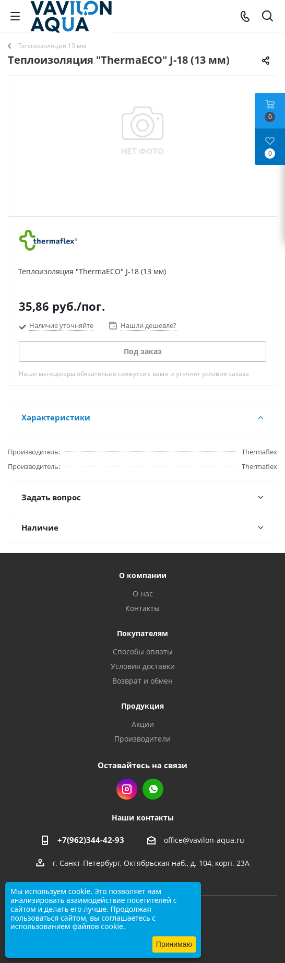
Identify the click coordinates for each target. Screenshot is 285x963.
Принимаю (174, 944)
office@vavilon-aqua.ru (204, 840)
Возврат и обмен (142, 681)
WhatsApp (152, 789)
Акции (143, 724)
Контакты (142, 608)
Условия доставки (143, 666)
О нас (143, 593)
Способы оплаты (143, 651)
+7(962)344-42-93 (90, 840)
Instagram (126, 789)
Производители (142, 739)
